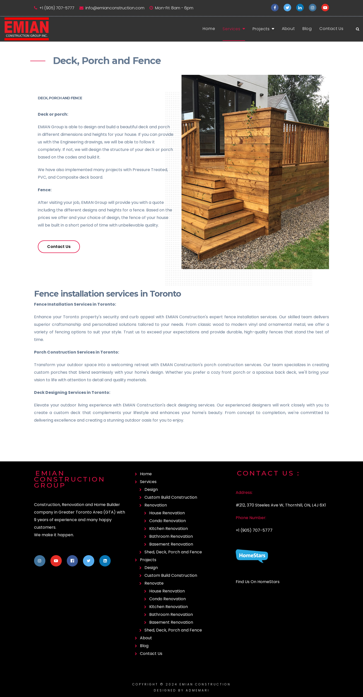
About (288, 28)
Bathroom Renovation (171, 536)
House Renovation (167, 513)
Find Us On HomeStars (258, 582)
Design (151, 489)
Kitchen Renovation (168, 528)
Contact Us (331, 28)
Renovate (154, 583)
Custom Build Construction (170, 497)
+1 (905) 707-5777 (56, 8)
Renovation (155, 505)
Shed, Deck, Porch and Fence (173, 552)
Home (209, 28)
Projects (261, 29)
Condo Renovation (167, 521)
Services (231, 29)
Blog (307, 28)
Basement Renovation (171, 544)
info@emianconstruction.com (114, 8)
